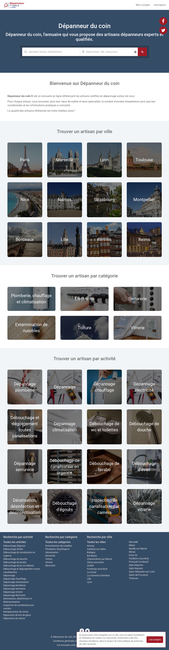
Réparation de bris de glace (17, 615)
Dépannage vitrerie (12, 592)
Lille (89, 578)
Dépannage (9, 575)
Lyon (89, 582)
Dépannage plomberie (14, 585)
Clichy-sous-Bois (95, 562)
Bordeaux (92, 555)
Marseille (133, 542)
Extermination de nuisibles (58, 545)
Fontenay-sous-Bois (97, 569)
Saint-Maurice (136, 565)
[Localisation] (109, 52)
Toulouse (133, 578)
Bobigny (91, 552)
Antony (90, 545)
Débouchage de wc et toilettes (18, 565)
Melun (132, 545)
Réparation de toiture (14, 618)
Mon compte (143, 4)
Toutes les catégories (57, 542)
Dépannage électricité (14, 595)
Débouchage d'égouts (14, 545)
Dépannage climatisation (16, 582)
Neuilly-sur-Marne (138, 548)
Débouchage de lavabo (15, 562)
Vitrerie (48, 562)
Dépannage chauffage (14, 578)
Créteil (90, 565)
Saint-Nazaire (136, 568)
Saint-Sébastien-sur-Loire (142, 571)
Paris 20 (133, 555)
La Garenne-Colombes (98, 575)
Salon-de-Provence (138, 575)
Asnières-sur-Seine (96, 549)
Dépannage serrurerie (14, 588)
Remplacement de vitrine (15, 611)
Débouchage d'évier (13, 549)
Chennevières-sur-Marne (99, 559)
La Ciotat (91, 572)
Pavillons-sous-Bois (139, 558)
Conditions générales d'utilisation (70, 641)
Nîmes (132, 552)
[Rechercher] (142, 52)
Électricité (50, 565)
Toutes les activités (14, 542)
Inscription (160, 4)
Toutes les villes (96, 542)
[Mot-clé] (51, 52)
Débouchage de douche (15, 559)
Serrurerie (50, 555)
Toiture (48, 559)
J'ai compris (155, 639)
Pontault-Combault (139, 561)
